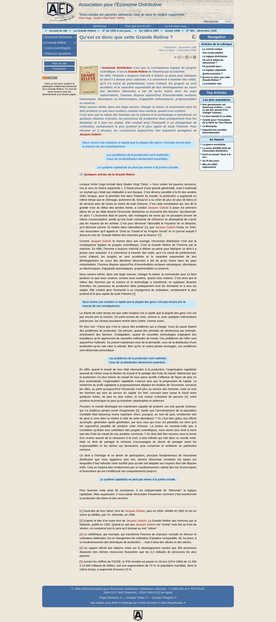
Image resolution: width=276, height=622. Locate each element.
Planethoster (175, 602)
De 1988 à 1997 (149, 30)
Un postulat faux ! (212, 66)
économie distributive (117, 67)
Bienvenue (99, 26)
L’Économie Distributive (57, 37)
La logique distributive (214, 56)
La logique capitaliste (214, 70)
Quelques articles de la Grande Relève (109, 174)
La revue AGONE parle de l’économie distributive (216, 149)
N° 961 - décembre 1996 (201, 30)
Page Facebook (109, 597)
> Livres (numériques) (56, 48)
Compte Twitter (135, 597)
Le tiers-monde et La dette (216, 116)
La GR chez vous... (176, 26)
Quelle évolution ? (212, 73)
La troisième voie (211, 83)
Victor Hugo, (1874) (101, 18)
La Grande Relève (84, 30)
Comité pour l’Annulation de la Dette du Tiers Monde (217, 121)
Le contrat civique (212, 49)
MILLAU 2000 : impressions (210, 166)
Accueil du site (58, 30)
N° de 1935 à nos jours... (117, 30)
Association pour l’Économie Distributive (120, 4)
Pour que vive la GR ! (138, 26)
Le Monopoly (209, 126)
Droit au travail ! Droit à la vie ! (216, 156)
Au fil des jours (210, 160)
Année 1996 (172, 30)
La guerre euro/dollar (214, 144)
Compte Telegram (163, 597)
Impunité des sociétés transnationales (214, 131)
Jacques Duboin (90, 134)
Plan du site (59, 63)
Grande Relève (137, 71)
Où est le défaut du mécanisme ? (212, 61)
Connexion (59, 68)
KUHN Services (147, 602)
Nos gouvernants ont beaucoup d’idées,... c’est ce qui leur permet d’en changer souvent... (216, 108)
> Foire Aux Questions (57, 53)
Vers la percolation (212, 52)
